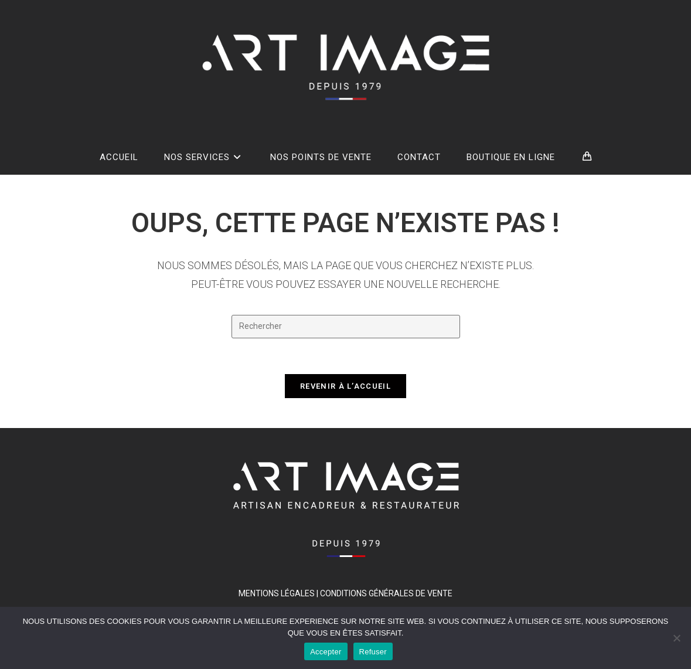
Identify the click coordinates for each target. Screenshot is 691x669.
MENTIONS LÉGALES (277, 593)
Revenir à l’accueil (345, 386)
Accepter (325, 651)
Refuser (373, 651)
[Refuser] (676, 638)
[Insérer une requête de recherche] (346, 326)
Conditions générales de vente (386, 593)
